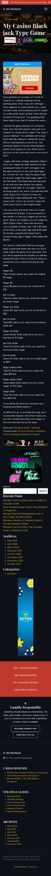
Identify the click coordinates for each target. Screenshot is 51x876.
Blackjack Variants (15, 808)
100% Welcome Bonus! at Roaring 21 (23, 775)
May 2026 (12, 540)
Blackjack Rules (14, 796)
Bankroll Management (16, 811)
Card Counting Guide (16, 805)
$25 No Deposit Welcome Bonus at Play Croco (27, 772)
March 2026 (13, 547)
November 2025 (15, 560)
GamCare (33, 867)
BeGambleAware (21, 867)
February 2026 (14, 550)
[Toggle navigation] (46, 8)
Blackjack (12, 573)
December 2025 (15, 557)
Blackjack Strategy (15, 799)
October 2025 (14, 564)
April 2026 (12, 544)
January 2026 (14, 554)
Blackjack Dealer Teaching (27, 427)
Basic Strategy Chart (16, 802)
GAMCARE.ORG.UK (25, 735)
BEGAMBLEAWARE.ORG (25, 729)
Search (6, 486)
